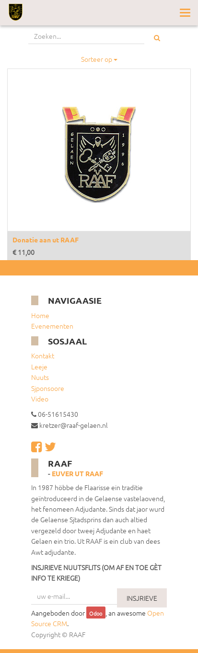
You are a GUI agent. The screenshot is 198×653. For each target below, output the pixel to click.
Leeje (39, 366)
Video (39, 398)
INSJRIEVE (142, 598)
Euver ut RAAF (77, 473)
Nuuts (40, 377)
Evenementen (52, 326)
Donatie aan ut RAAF (45, 239)
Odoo (95, 613)
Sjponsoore (47, 388)
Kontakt (42, 355)
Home (40, 315)
